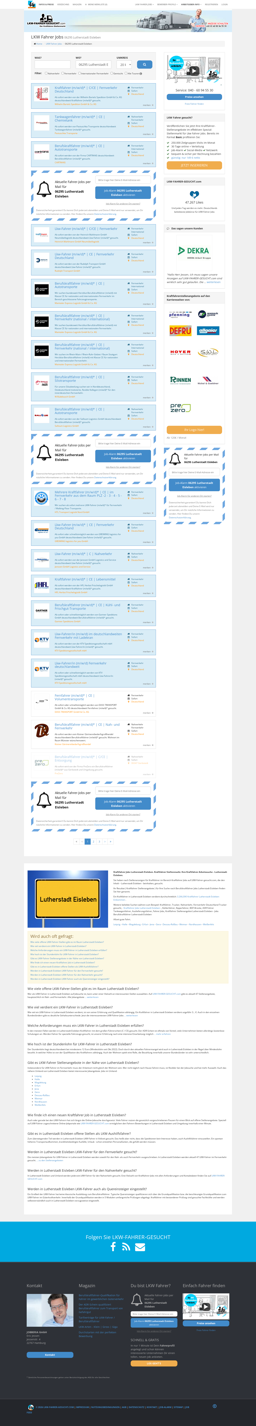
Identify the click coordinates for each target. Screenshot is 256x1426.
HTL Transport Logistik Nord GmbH (72, 512)
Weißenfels (208, 924)
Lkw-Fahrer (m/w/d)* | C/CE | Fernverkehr (86, 229)
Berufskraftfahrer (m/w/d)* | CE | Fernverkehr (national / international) (82, 317)
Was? (38, 57)
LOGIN (225, 4)
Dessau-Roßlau (170, 924)
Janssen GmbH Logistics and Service (72, 566)
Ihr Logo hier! (194, 430)
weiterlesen (214, 282)
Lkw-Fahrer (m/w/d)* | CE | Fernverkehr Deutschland (84, 256)
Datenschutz (136, 1407)
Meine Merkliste (96, 4)
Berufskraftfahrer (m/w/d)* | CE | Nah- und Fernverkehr (87, 726)
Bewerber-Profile (167, 4)
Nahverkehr (52, 73)
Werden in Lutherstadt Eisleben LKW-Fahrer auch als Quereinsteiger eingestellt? (69, 978)
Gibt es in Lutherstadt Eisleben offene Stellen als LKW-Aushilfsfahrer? (64, 966)
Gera (158, 924)
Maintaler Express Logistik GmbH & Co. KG (76, 303)
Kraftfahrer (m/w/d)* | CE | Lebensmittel (85, 579)
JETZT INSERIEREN (194, 165)
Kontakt (152, 1407)
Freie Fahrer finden (194, 103)
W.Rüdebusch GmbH (65, 396)
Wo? (78, 57)
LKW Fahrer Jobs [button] (144, 4)
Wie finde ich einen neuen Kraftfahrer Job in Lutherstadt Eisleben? (62, 962)
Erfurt (145, 924)
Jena (152, 924)
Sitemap (178, 1407)
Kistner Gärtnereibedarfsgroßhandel (73, 744)
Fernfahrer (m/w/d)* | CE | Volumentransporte (75, 697)
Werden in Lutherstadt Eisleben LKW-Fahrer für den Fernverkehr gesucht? (66, 970)
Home (39, 43)
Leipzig (116, 924)
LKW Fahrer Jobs (54, 43)
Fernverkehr (69, 73)
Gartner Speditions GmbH (67, 621)
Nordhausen (195, 924)
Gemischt (117, 73)
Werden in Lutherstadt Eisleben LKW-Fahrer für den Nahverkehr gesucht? (66, 974)
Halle (124, 924)
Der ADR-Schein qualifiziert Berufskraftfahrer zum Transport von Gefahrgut (101, 1308)
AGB (124, 1407)
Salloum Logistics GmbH (67, 425)
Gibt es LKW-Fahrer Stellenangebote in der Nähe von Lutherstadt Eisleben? (67, 958)
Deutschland (137, 94)
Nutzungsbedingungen (105, 1407)
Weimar (183, 924)
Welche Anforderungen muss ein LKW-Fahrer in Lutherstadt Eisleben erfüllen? (68, 950)
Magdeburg (135, 924)
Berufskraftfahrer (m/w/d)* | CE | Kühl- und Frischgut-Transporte (87, 607)
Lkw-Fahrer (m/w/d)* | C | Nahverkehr (83, 554)
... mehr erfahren (162, 1034)
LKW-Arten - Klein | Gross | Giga (98, 1327)
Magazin (77, 4)
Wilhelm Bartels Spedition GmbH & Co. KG (75, 104)
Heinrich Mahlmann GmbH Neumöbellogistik (77, 241)
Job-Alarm (165, 1407)
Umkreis (122, 57)
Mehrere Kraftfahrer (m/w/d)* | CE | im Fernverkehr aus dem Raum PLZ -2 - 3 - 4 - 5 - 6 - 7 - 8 (88, 495)
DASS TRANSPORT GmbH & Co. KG (72, 711)
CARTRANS (60, 162)
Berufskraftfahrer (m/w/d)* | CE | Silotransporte (80, 379)
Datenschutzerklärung (105, 213)
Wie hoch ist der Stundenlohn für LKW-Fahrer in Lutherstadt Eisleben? (64, 954)
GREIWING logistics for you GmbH (71, 541)
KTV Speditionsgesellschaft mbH (71, 650)
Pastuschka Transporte (66, 133)
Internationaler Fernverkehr (93, 73)
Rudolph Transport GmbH (67, 270)
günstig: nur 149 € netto (185, 157)
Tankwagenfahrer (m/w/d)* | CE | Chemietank (80, 118)
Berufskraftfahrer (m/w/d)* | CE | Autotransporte (80, 147)
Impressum (82, 1407)
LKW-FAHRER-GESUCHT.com (167, 993)
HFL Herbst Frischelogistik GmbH (71, 592)
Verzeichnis (63, 4)
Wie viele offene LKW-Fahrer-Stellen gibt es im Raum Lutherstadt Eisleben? (67, 942)
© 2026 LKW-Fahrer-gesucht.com (51, 1407)
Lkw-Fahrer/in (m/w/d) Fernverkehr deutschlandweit (80, 665)
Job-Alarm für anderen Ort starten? (123, 203)
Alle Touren (133, 73)
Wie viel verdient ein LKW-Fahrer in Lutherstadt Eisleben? (58, 946)
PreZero (59, 773)
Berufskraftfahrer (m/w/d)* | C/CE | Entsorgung (81, 758)
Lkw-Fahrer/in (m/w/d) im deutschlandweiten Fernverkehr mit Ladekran (88, 636)
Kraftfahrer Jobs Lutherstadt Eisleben (142, 907)
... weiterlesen (91, 997)
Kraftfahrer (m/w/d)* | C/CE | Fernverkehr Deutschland (86, 89)
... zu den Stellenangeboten (49, 1160)
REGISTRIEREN (211, 4)
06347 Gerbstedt (139, 763)
